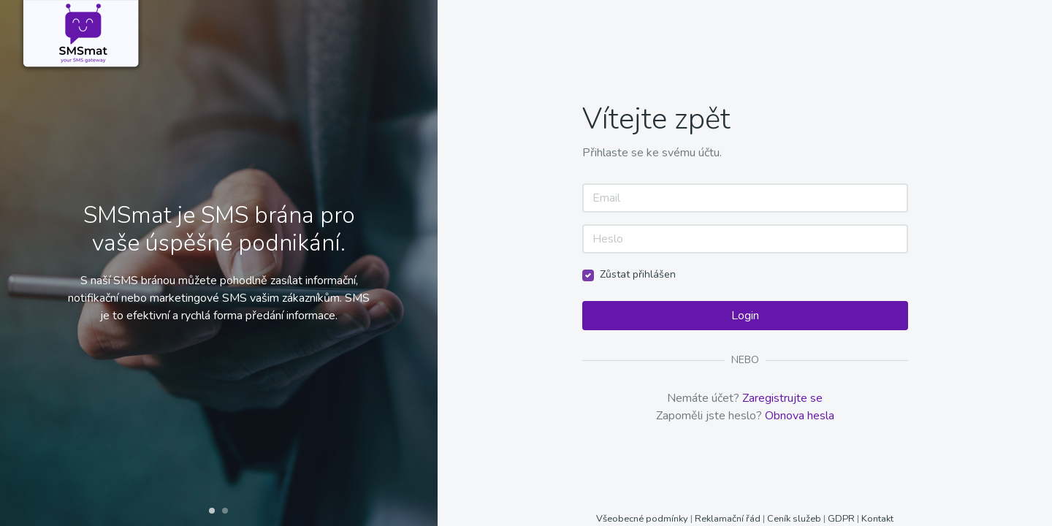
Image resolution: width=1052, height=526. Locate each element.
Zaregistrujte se (782, 398)
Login (745, 316)
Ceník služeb (795, 518)
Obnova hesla (799, 416)
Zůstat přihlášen (638, 274)
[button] (211, 511)
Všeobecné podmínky (643, 518)
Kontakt (877, 518)
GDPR (841, 518)
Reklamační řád (728, 518)
